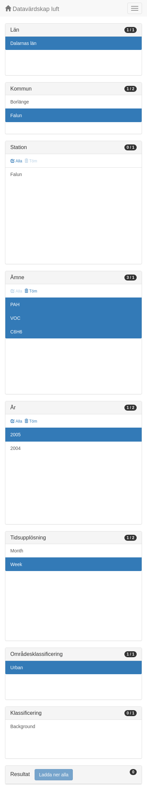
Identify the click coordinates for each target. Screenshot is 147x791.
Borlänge (19, 101)
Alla (16, 161)
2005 (15, 434)
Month (16, 550)
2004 (15, 448)
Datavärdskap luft (32, 8)
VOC (15, 318)
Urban (16, 667)
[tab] (73, 775)
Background (22, 726)
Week (16, 564)
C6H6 (16, 331)
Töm (30, 291)
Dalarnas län (23, 43)
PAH (15, 304)
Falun (16, 115)
